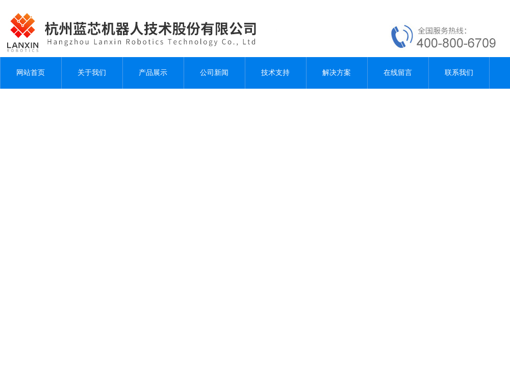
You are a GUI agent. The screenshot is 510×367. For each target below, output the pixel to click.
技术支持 (275, 72)
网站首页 (30, 72)
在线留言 (398, 72)
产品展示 (153, 72)
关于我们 (92, 72)
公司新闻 (214, 72)
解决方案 (336, 72)
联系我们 (459, 72)
